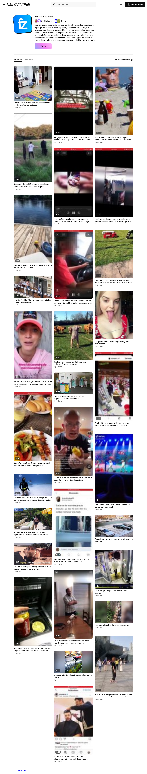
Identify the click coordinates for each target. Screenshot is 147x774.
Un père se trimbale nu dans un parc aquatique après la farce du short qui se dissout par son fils (31, 533)
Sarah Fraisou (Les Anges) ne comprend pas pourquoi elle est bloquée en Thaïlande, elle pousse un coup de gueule (32, 464)
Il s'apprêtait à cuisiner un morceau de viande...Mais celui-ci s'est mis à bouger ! (72, 220)
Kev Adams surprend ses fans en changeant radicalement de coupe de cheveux (70, 758)
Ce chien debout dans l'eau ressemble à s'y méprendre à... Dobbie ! (33, 266)
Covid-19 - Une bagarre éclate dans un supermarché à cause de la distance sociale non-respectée (112, 424)
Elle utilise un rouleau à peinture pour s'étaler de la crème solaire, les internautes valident (114, 138)
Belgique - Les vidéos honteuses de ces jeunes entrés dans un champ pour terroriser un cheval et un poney (31, 185)
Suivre (43, 46)
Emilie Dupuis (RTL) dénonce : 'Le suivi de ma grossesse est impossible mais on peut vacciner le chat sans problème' (33, 383)
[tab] (18, 59)
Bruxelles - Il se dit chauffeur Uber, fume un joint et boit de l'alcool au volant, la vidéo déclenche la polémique (32, 649)
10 (25, 771)
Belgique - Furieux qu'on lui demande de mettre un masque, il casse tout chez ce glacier (72, 138)
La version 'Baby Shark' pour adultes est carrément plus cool (113, 506)
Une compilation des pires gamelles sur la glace (73, 676)
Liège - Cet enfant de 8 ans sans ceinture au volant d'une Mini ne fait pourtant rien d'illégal (72, 302)
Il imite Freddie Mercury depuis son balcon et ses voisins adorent (33, 301)
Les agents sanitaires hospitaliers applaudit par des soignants (69, 397)
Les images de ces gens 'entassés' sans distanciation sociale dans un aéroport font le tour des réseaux (114, 220)
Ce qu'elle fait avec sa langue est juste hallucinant (112, 342)
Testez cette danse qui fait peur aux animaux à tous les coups (70, 363)
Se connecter (135, 4)
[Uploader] (121, 4)
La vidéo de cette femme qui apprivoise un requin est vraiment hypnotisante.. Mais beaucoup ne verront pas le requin (33, 499)
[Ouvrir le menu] (4, 4)
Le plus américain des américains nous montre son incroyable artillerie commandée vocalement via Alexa (71, 642)
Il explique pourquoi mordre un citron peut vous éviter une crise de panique (73, 479)
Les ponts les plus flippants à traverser (112, 625)
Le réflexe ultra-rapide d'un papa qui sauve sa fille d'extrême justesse (33, 104)
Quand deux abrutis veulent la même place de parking (114, 540)
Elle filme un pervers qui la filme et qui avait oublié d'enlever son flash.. (71, 560)
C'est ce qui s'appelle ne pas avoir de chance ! (111, 592)
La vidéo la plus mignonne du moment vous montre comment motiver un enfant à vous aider (113, 281)
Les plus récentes (123, 59)
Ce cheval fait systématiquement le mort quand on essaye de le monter (32, 568)
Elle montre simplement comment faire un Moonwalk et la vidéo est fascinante (114, 696)
